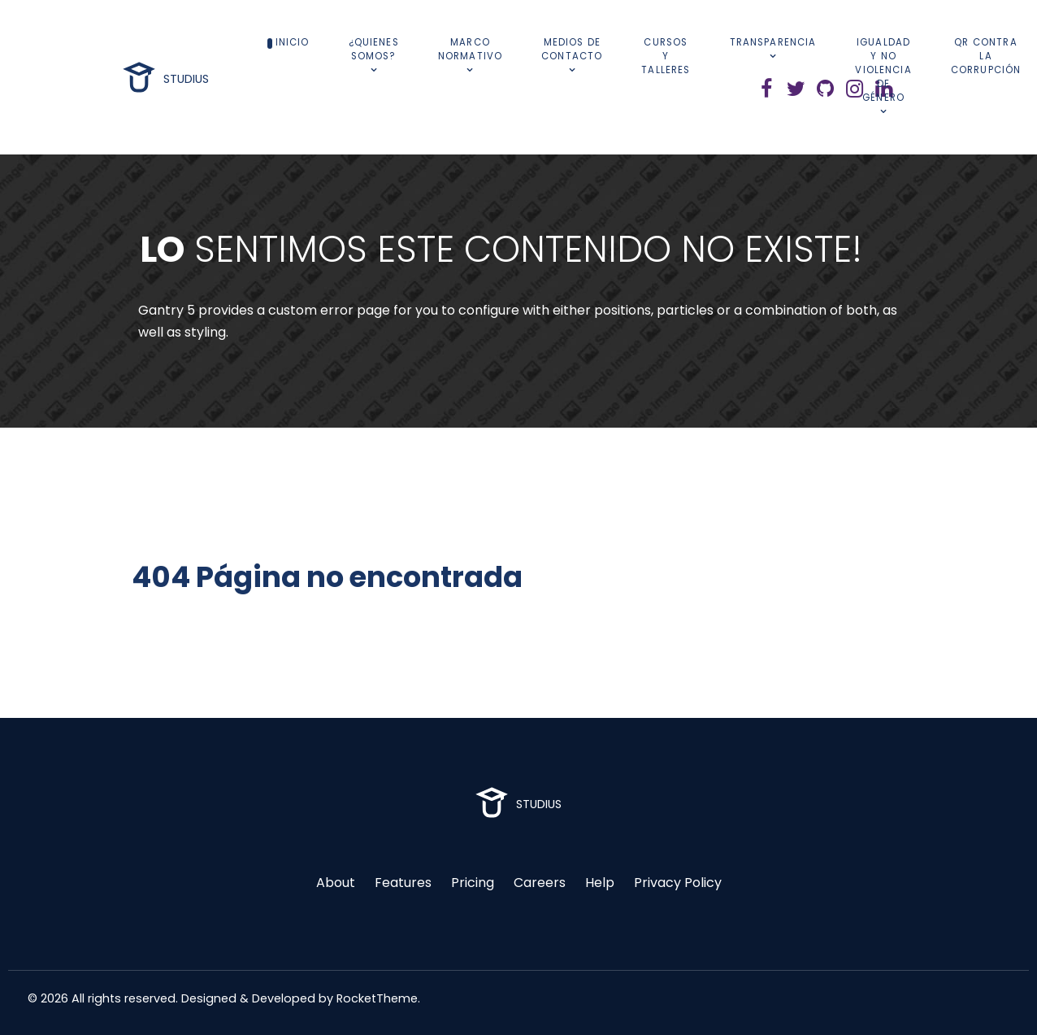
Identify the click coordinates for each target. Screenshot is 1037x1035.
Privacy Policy (678, 882)
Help (599, 882)
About (335, 882)
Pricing (472, 882)
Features (403, 882)
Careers (540, 882)
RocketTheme (377, 998)
